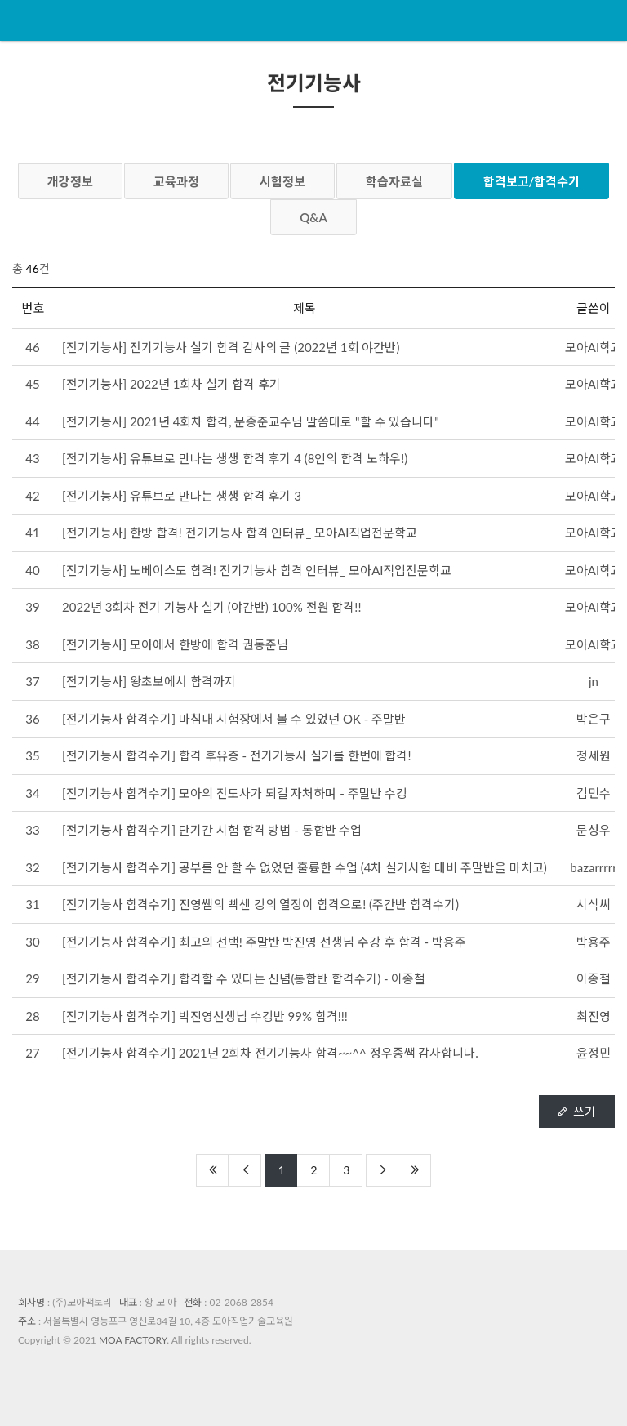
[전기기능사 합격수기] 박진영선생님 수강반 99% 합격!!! (205, 1016)
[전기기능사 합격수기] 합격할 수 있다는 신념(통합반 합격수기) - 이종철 (243, 978)
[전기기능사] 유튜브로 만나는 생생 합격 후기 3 (181, 495)
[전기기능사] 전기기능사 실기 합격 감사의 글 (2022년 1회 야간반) (230, 347)
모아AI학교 (593, 347)
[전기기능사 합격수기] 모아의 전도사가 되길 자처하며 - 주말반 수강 (234, 793)
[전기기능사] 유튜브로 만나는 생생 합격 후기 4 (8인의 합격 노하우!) (234, 458)
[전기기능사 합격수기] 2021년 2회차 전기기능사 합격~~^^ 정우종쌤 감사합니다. (270, 1052)
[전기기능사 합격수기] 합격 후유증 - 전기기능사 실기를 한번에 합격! (236, 755)
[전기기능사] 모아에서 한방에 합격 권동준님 (175, 644)
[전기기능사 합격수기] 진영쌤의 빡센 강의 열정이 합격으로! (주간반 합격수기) (260, 904)
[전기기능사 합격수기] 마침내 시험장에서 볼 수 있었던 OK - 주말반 (234, 718)
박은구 (593, 718)
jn (593, 681)
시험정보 (282, 181)
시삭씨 (593, 904)
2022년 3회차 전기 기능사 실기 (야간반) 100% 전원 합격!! (211, 606)
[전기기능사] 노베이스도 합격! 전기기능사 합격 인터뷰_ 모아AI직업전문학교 (257, 570)
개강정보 (70, 181)
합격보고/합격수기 (531, 181)
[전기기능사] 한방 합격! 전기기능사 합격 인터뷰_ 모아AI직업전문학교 (240, 532)
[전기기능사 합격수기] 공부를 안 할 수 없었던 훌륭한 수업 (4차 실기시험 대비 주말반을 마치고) (304, 867)
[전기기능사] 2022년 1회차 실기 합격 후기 (171, 384)
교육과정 (176, 181)
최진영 (593, 1016)
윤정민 (593, 1052)
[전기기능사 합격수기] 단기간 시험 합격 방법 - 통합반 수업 (212, 829)
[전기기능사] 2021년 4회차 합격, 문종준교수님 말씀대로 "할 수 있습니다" (250, 421)
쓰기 (577, 1111)
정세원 (593, 755)
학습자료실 (394, 181)
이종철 (593, 978)
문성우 (593, 829)
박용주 (593, 941)
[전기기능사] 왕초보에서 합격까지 (149, 681)
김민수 (593, 793)
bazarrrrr (593, 867)
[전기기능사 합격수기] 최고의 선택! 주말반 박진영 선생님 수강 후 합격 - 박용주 (264, 941)
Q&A (313, 217)
